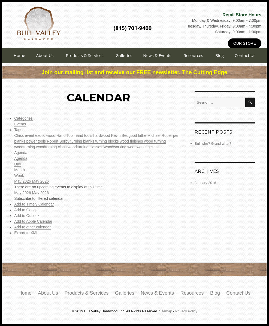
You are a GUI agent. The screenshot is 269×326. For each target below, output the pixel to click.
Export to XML (26, 233)
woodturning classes (85, 147)
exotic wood (45, 135)
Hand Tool (65, 135)
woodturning (25, 147)
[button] (39, 198)
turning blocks (107, 141)
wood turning (155, 141)
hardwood (102, 135)
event (30, 135)
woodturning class (52, 147)
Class (19, 135)
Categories (23, 118)
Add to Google (26, 210)
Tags (18, 130)
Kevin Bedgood (124, 135)
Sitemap (165, 311)
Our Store (244, 43)
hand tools (84, 135)
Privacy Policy (186, 311)
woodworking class (143, 147)
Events (20, 124)
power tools (36, 141)
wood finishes (132, 141)
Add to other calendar (32, 227)
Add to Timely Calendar (34, 204)
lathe (142, 135)
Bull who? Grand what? (213, 143)
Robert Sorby (58, 141)
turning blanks (82, 141)
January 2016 (205, 183)
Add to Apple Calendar (33, 221)
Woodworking (115, 147)
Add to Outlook (27, 215)
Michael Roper (160, 135)
